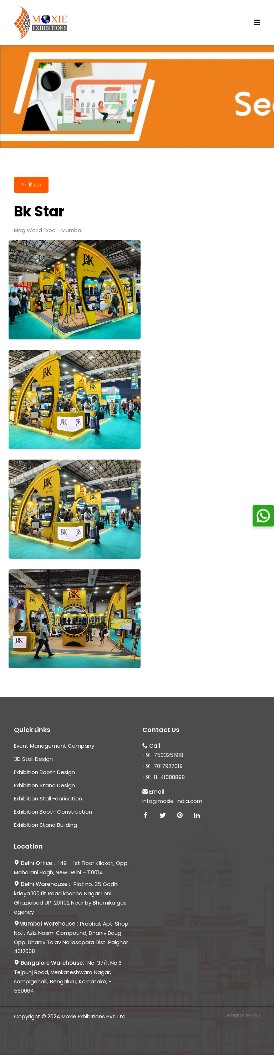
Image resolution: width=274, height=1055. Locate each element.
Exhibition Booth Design (44, 772)
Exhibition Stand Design (44, 785)
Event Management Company (54, 745)
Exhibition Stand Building (45, 825)
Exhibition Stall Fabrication (48, 798)
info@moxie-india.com (172, 801)
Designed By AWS (242, 1015)
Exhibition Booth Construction (53, 811)
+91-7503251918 (162, 755)
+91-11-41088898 (163, 777)
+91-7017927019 (162, 766)
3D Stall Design (33, 759)
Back (31, 184)
